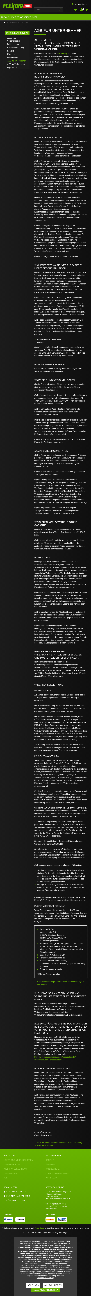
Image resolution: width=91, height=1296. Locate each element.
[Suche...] (48, 9)
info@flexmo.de (51, 1209)
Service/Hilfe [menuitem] (80, 4)
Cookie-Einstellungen (57, 1173)
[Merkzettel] (75, 9)
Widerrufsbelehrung (15, 48)
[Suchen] (60, 9)
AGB (6, 1178)
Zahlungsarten (13, 44)
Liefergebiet (10, 1173)
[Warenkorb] (87, 9)
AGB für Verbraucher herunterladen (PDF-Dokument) (59, 1143)
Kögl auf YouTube (14, 1200)
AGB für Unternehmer (16, 61)
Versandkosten (40, 1228)
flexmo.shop (62, 53)
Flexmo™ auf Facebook (17, 1196)
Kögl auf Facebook (15, 1192)
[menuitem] (48, 9)
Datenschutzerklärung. (45, 1278)
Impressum (12, 67)
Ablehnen (33, 1285)
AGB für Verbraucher (16, 64)
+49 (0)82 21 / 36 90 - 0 (57, 1204)
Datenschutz (12, 58)
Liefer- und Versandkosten (13, 40)
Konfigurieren (53, 1285)
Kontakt (10, 51)
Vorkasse (20, 1219)
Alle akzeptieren (44, 1290)
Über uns (11, 54)
